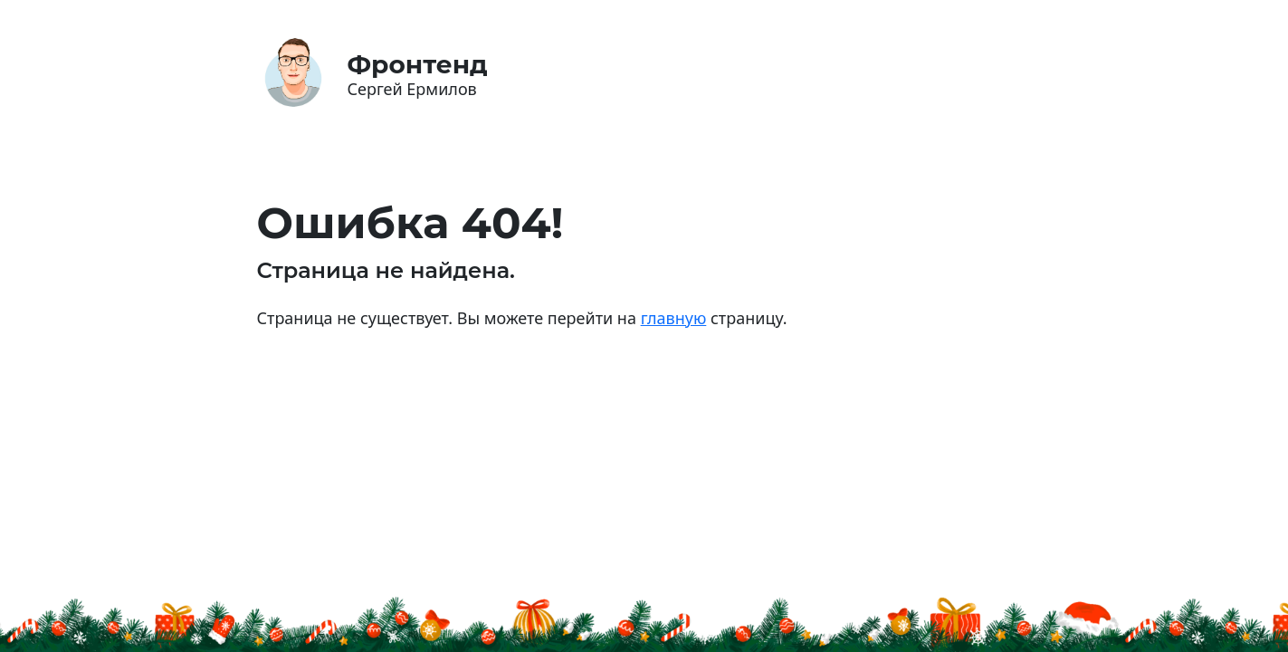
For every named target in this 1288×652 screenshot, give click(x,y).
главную (674, 318)
